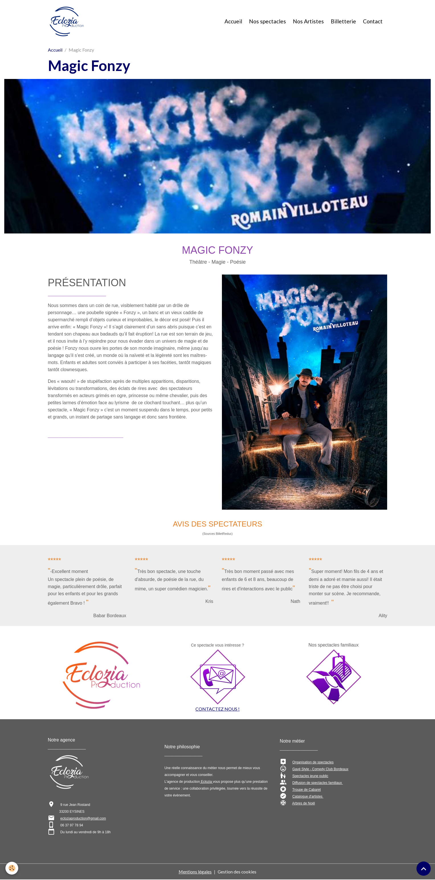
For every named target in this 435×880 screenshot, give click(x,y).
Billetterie (343, 21)
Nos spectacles (267, 21)
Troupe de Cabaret (306, 790)
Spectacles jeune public (310, 777)
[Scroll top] (423, 868)
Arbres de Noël (303, 804)
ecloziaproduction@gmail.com (83, 819)
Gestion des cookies (237, 872)
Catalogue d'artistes (307, 797)
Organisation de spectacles (313, 763)
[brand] (68, 22)
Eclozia (206, 782)
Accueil (233, 21)
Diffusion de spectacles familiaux (317, 783)
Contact (373, 21)
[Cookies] (12, 868)
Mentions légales (195, 872)
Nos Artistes (308, 21)
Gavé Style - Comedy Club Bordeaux (320, 770)
